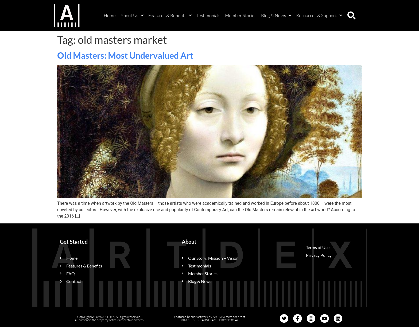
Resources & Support (319, 15)
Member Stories (240, 15)
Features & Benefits (170, 15)
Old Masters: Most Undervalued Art (125, 55)
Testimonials (208, 15)
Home (110, 15)
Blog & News (276, 15)
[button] (351, 15)
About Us (132, 15)
